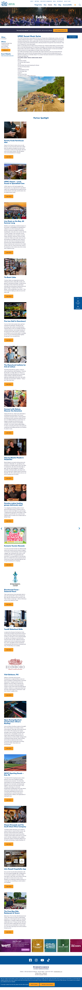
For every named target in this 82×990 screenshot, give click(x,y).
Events (50, 5)
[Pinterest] (53, 960)
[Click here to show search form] (80, 5)
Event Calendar (72, 36)
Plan (55, 5)
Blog (59, 5)
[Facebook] (30, 960)
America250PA (67, 5)
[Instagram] (36, 960)
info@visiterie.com (58, 971)
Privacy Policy (38, 973)
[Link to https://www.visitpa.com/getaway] (41, 968)
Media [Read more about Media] (54, 1)
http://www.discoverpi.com (7, 55)
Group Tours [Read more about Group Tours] (67, 1)
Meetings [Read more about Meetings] (37, 1)
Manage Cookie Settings (47, 984)
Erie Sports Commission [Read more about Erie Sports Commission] (46, 1)
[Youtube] (42, 960)
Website (5, 50)
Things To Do (38, 5)
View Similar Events (60, 30)
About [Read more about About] (32, 1)
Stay (45, 5)
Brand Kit (45, 973)
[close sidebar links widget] (78, 298)
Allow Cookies (34, 984)
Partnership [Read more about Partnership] (60, 1)
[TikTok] (48, 960)
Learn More (8, 156)
